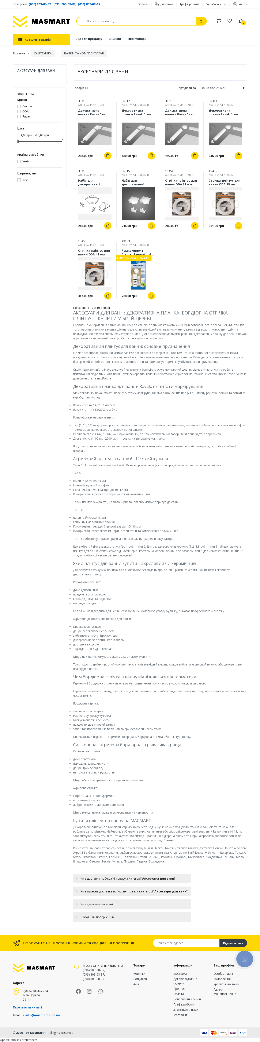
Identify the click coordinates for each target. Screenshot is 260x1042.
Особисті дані (223, 974)
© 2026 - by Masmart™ (30, 1033)
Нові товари (137, 39)
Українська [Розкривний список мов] (214, 4)
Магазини (180, 1015)
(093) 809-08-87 (64, 4)
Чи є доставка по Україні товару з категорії (128, 878)
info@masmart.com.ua (42, 1015)
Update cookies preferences (19, 1040)
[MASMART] (41, 21)
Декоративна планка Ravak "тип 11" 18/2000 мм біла (136, 112)
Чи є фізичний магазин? (96, 904)
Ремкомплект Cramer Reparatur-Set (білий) (138, 252)
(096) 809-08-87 (40, 4)
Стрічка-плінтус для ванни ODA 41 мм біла (94, 252)
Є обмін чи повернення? (97, 917)
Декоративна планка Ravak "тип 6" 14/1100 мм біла (181, 112)
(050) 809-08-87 (89, 4)
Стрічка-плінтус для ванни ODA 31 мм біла (181, 182)
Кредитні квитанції (227, 984)
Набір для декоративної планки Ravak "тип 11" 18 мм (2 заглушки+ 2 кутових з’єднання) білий (95, 182)
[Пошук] (136, 21)
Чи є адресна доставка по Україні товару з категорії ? (134, 891)
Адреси (218, 989)
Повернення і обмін (187, 999)
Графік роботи (189, 4)
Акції (136, 984)
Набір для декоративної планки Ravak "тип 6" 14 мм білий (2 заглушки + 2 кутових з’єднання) (138, 182)
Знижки (115, 39)
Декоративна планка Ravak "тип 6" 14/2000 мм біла (225, 112)
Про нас (179, 989)
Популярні (140, 979)
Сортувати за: (186, 88)
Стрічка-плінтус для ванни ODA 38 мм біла (224, 182)
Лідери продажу (89, 39)
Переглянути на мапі (27, 1007)
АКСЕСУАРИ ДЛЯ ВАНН (36, 71)
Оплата (143, 4)
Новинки (139, 974)
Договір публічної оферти (186, 981)
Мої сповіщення (225, 994)
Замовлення (222, 979)
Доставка (164, 4)
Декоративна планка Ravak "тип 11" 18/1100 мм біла (93, 112)
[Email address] (186, 943)
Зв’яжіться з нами (185, 1010)
